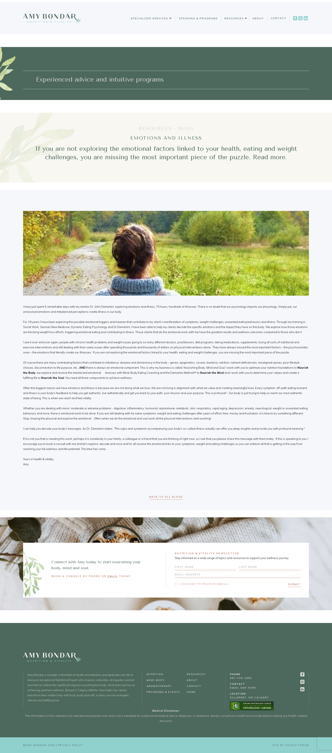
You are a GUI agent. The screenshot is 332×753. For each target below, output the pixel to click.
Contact (278, 18)
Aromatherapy (159, 686)
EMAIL (113, 576)
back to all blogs (166, 496)
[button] (150, 18)
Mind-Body (156, 680)
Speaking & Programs (198, 18)
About (258, 18)
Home (191, 692)
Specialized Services (149, 18)
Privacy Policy (70, 745)
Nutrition (155, 674)
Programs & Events (163, 692)
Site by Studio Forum (291, 745)
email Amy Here (243, 685)
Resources (234, 18)
